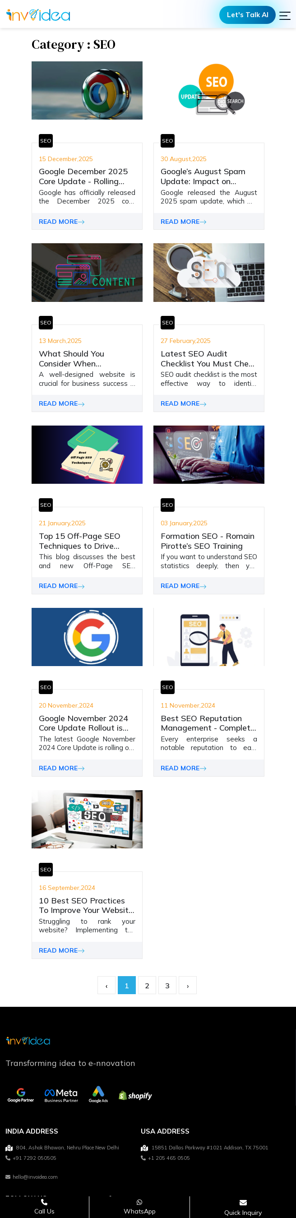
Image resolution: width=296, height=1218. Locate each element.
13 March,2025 (60, 341)
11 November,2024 (188, 706)
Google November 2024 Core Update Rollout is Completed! (83, 723)
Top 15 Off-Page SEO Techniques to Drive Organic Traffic (79, 541)
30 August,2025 (184, 159)
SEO (45, 140)
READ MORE (62, 222)
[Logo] (38, 15)
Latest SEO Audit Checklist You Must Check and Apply (209, 358)
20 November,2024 (66, 706)
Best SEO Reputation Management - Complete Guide (208, 723)
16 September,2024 (67, 888)
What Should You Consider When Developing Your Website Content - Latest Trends (86, 358)
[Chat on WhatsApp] (139, 1207)
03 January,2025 (184, 523)
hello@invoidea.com (31, 1177)
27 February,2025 (186, 341)
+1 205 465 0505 (165, 1158)
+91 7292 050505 (30, 1158)
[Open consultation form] (243, 1207)
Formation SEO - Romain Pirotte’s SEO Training (207, 541)
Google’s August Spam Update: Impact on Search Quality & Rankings (203, 176)
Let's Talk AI (247, 14)
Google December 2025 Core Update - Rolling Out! (83, 176)
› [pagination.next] (188, 986)
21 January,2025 (62, 523)
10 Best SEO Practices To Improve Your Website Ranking (86, 905)
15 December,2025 (66, 159)
